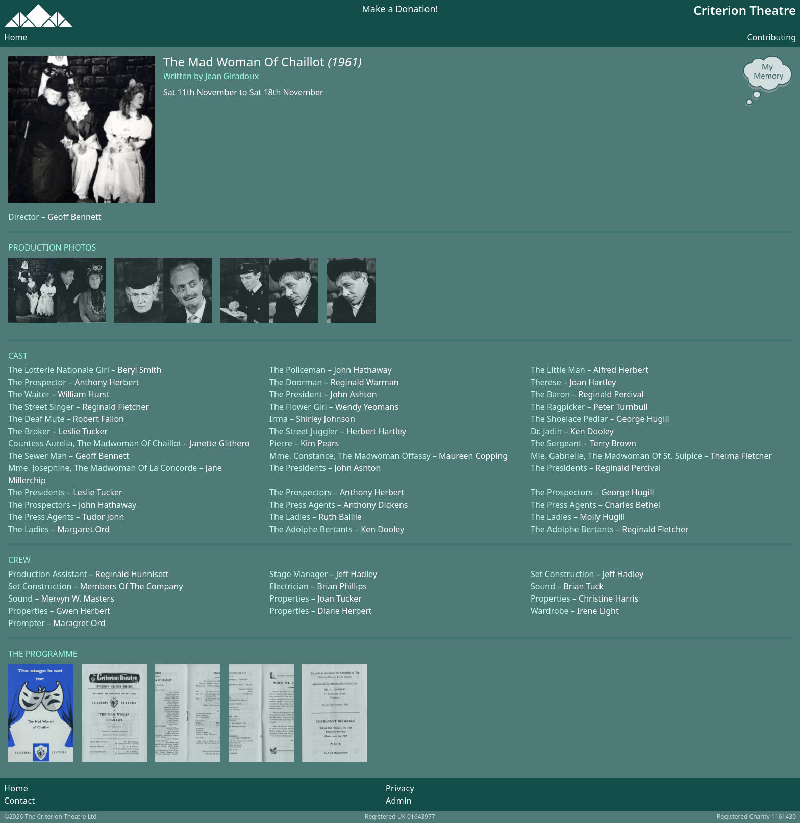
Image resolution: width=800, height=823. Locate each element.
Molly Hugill (602, 516)
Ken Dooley (592, 431)
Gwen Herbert (83, 610)
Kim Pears (320, 443)
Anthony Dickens (375, 504)
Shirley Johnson (325, 419)
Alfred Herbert (620, 370)
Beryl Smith (139, 370)
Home (16, 37)
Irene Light (598, 610)
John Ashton (354, 394)
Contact (19, 800)
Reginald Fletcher (115, 406)
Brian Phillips (342, 586)
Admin (399, 800)
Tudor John (103, 516)
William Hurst (83, 394)
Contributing (771, 37)
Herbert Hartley (376, 431)
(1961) (345, 61)
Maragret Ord (79, 623)
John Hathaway (362, 370)
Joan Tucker (339, 598)
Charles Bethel (632, 504)
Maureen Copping (473, 455)
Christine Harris (608, 598)
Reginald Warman (365, 382)
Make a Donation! (400, 9)
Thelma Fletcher (741, 455)
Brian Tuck (583, 586)
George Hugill (642, 419)
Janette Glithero (220, 443)
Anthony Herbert (106, 382)
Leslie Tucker (83, 431)
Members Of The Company (131, 586)
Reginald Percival (611, 394)
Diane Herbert (344, 610)
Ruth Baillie (340, 516)
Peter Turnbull (620, 406)
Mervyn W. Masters (77, 598)
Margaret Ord (83, 529)
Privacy (400, 788)
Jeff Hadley (356, 574)
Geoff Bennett (74, 216)
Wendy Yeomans (366, 406)
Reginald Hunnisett (132, 574)
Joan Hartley (592, 382)
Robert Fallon (98, 419)
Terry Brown (613, 443)
